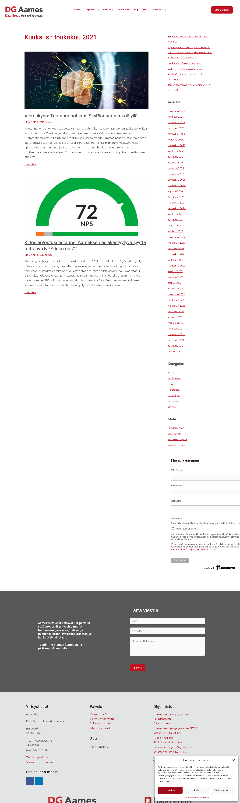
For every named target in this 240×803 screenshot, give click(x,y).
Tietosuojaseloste (37, 763)
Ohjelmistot (90, 9)
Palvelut (108, 9)
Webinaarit (175, 406)
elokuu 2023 (176, 230)
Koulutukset (176, 383)
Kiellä (197, 790)
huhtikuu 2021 (177, 333)
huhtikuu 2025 (177, 173)
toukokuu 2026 (178, 116)
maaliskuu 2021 (177, 339)
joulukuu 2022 (177, 264)
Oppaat (172, 389)
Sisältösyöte (175, 438)
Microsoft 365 (98, 720)
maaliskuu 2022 (178, 310)
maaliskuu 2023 (178, 247)
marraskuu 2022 (178, 270)
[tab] (107, 753)
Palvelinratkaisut (100, 730)
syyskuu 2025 (176, 161)
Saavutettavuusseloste (41, 768)
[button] (233, 760)
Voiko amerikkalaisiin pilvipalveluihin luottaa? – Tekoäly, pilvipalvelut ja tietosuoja (190, 79)
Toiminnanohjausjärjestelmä (171, 720)
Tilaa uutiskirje (99, 753)
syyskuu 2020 (177, 350)
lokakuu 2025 (177, 156)
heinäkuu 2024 (177, 201)
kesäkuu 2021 (176, 322)
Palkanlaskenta (163, 730)
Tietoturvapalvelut (102, 725)
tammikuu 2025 (178, 184)
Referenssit (124, 9)
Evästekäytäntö (191, 797)
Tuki (146, 9)
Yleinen (172, 412)
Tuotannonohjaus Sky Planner (173, 753)
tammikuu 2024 (178, 213)
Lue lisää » (31, 164)
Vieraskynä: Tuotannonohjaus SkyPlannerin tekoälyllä (81, 115)
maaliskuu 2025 (178, 179)
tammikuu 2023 (178, 259)
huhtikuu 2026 (177, 121)
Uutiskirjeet (175, 400)
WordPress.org (177, 450)
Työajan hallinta (163, 744)
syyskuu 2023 (176, 224)
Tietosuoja (204, 797)
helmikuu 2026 (177, 133)
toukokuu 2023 (178, 242)
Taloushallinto (162, 725)
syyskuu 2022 (176, 282)
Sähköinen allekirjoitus (167, 749)
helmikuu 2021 (177, 345)
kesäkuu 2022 (177, 293)
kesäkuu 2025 (177, 167)
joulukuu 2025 (177, 144)
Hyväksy (170, 790)
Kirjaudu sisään (177, 433)
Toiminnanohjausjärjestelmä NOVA (175, 734)
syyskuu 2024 (176, 196)
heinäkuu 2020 (177, 356)
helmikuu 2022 (177, 316)
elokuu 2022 (176, 287)
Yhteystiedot (161, 9)
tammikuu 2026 (178, 138)
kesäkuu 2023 (177, 236)
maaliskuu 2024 (178, 207)
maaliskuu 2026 (178, 127)
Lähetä (138, 674)
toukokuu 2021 (177, 328)
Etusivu (74, 9)
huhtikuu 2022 (177, 305)
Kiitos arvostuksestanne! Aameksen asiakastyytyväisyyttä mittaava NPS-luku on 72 (85, 245)
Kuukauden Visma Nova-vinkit (187, 68)
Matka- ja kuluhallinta (167, 739)
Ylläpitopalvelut (100, 734)
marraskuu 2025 (178, 150)
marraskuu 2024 (178, 190)
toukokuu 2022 (178, 299)
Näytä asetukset (223, 790)
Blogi (137, 9)
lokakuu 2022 (177, 276)
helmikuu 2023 (177, 253)
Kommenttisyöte (178, 444)
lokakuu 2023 (177, 219)
